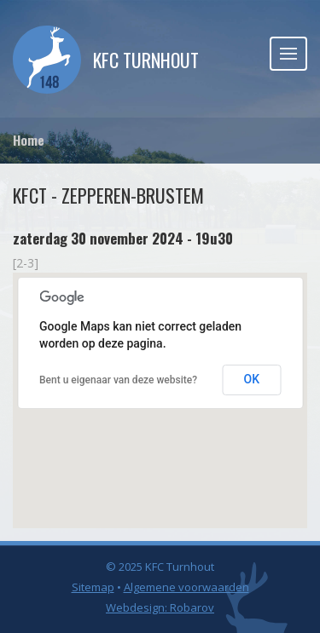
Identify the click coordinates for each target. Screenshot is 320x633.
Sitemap (93, 587)
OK (252, 379)
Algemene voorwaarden (186, 587)
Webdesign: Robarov (160, 607)
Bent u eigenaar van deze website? (118, 380)
